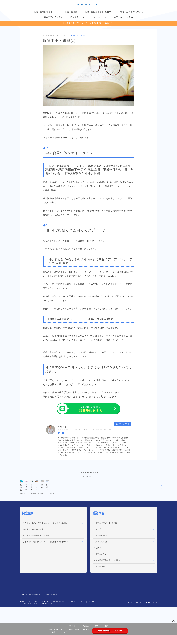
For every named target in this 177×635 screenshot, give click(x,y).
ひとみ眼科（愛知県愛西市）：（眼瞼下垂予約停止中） (46, 559)
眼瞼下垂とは (71, 12)
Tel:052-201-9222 (50, 621)
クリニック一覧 (99, 18)
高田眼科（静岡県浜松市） (34, 546)
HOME (22, 611)
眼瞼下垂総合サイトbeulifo (110, 630)
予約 (85, 619)
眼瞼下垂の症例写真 (53, 18)
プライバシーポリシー (30, 621)
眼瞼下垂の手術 (100, 552)
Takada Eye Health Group (88, 4)
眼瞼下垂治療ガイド (61, 619)
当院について (33, 619)
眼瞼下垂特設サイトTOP (45, 12)
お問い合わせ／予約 (123, 18)
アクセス (76, 619)
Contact (95, 619)
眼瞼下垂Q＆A (77, 18)
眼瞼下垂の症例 (100, 559)
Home (22, 619)
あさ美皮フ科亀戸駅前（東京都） (37, 552)
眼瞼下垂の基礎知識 (79, 36)
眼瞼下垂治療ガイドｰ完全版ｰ (98, 12)
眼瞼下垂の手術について (131, 12)
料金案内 (97, 565)
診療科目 (46, 619)
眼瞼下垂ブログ (100, 583)
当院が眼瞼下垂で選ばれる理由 (107, 577)
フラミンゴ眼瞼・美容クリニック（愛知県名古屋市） (45, 540)
